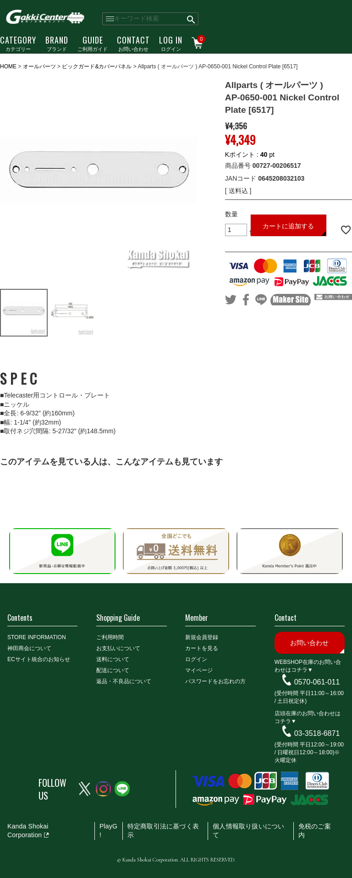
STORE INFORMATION (36, 637)
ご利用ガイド (92, 43)
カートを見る (201, 648)
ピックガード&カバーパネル (97, 66)
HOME (8, 66)
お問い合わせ (133, 43)
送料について (112, 659)
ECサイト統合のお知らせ (38, 659)
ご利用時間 (110, 637)
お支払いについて (118, 648)
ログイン (170, 43)
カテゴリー (18, 43)
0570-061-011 (317, 682)
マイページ (199, 670)
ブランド (56, 43)
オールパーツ (39, 66)
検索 (191, 18)
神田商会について (29, 648)
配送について (112, 670)
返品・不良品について (123, 681)
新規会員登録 (201, 637)
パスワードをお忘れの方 (215, 681)
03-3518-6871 (317, 733)
